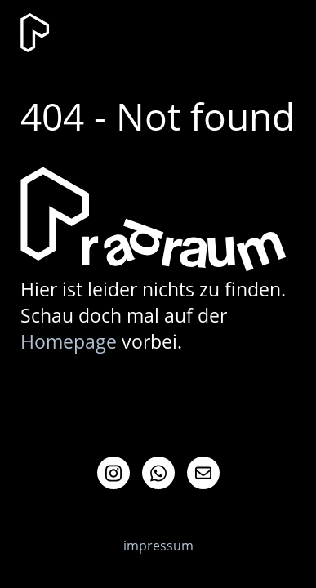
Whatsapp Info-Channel (158, 473)
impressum (158, 546)
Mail (203, 473)
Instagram (113, 473)
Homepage (68, 341)
